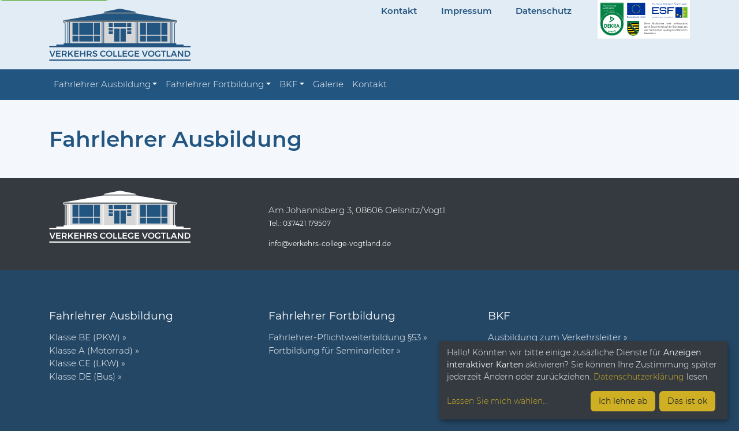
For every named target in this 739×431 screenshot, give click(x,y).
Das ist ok (687, 401)
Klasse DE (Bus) (82, 376)
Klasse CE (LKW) (84, 363)
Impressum (466, 10)
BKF (288, 84)
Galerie (328, 84)
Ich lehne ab (623, 401)
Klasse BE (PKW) (84, 337)
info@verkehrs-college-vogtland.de (329, 243)
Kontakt (399, 10)
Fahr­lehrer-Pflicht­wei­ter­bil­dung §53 (344, 337)
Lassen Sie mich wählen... (497, 401)
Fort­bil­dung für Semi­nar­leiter (331, 350)
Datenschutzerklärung (639, 376)
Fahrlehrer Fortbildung (215, 84)
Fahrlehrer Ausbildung (102, 84)
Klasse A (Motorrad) (91, 350)
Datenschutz (544, 10)
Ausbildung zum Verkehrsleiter (554, 337)
